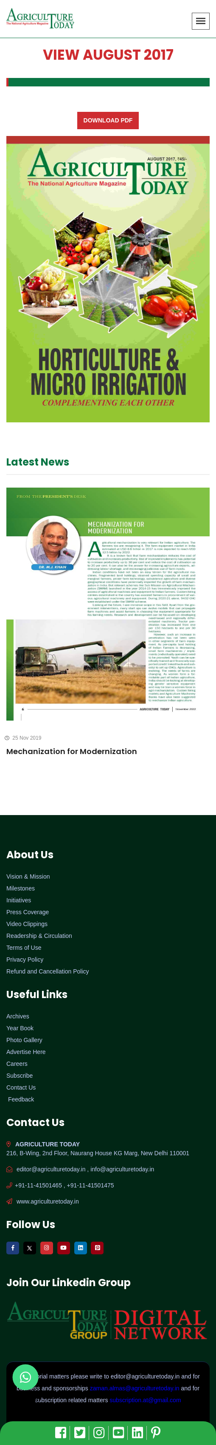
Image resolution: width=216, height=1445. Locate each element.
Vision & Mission (28, 876)
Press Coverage (27, 912)
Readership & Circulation (39, 935)
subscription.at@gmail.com (145, 1400)
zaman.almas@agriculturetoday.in (135, 1388)
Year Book (20, 1028)
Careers (17, 1063)
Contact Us (21, 1087)
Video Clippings (27, 924)
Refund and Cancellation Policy (47, 971)
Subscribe (19, 1075)
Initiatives (18, 900)
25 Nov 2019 (23, 738)
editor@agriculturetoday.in (146, 1376)
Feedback (21, 1099)
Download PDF (108, 120)
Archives (17, 1016)
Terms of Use (23, 947)
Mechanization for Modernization (71, 751)
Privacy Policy (24, 959)
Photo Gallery (24, 1040)
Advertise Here (26, 1051)
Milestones (20, 888)
